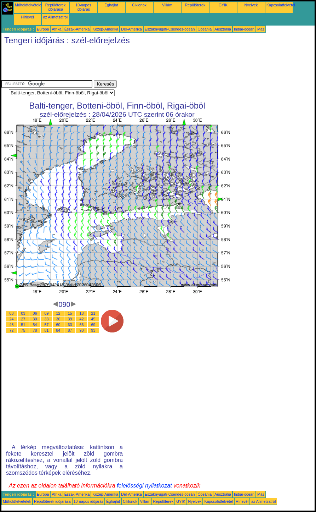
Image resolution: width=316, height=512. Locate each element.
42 (82, 319)
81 (47, 330)
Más (260, 29)
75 (23, 330)
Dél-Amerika (131, 29)
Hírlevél (27, 17)
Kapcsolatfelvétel (280, 5)
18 (82, 313)
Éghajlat (111, 5)
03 (23, 313)
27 (23, 319)
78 (35, 330)
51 (23, 325)
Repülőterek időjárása (55, 7)
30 (35, 319)
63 (70, 325)
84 (58, 330)
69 (93, 325)
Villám (167, 5)
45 (93, 319)
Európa (43, 29)
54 (35, 325)
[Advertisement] (130, 64)
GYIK (223, 5)
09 (47, 313)
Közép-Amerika (105, 29)
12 (58, 313)
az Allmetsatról (55, 17)
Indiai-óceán (244, 29)
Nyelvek (251, 5)
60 (58, 325)
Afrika (56, 29)
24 (12, 319)
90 (82, 330)
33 (47, 319)
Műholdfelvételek (29, 5)
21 (93, 313)
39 (70, 319)
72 (12, 330)
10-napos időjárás (83, 7)
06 (35, 313)
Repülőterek (195, 5)
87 (70, 330)
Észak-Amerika (77, 29)
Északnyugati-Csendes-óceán (170, 29)
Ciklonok (139, 5)
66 (82, 325)
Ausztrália (222, 29)
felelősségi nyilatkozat (144, 486)
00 (12, 313)
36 (58, 319)
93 (93, 330)
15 (70, 313)
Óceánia (204, 29)
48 (12, 325)
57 (47, 325)
